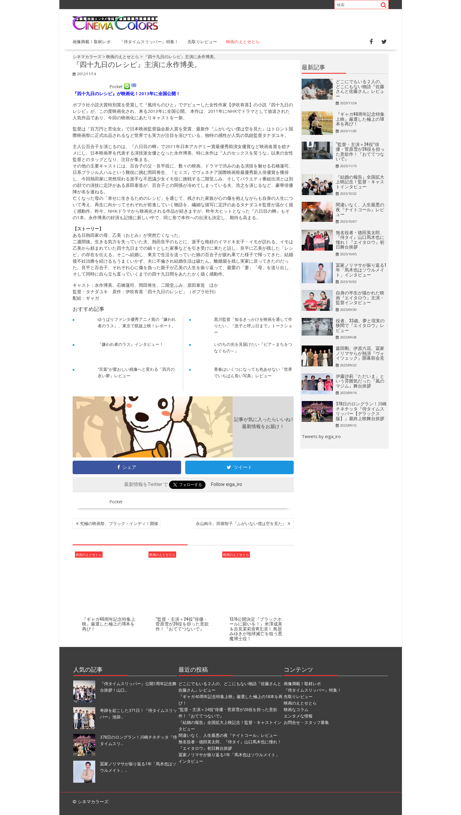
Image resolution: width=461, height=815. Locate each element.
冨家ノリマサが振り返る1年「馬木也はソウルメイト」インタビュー (361, 269)
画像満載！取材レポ (92, 41)
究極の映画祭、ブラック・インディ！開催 (119, 523)
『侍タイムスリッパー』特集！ (149, 41)
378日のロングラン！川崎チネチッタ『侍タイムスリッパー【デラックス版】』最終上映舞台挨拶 (361, 410)
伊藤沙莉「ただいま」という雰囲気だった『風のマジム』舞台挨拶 (360, 381)
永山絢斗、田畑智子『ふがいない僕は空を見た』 (241, 523)
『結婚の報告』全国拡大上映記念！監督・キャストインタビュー (360, 181)
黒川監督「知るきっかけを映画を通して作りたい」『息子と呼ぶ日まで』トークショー (253, 325)
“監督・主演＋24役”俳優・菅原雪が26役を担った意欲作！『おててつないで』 (182, 624)
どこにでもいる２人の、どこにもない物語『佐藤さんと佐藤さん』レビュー (360, 88)
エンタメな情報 (298, 716)
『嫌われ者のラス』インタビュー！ (130, 344)
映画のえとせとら (243, 41)
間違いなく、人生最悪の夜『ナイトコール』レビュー (360, 209)
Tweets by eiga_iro (321, 436)
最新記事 (313, 66)
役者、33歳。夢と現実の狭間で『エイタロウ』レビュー (360, 325)
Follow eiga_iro (226, 484)
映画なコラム (296, 709)
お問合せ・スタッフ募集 (306, 722)
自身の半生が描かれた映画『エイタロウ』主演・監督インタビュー (360, 297)
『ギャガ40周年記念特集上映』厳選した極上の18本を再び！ (108, 624)
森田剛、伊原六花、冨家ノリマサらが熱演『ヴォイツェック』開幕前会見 (360, 353)
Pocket (116, 86)
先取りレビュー (202, 41)
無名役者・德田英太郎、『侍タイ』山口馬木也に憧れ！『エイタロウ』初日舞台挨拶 (360, 239)
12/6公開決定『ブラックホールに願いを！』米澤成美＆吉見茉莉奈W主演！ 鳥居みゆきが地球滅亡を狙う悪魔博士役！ (255, 628)
